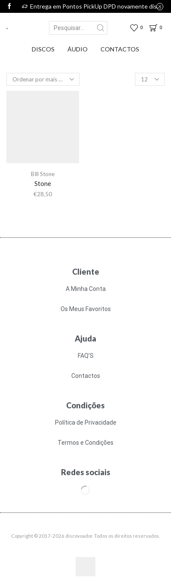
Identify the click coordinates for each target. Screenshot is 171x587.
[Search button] (100, 27)
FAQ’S (86, 355)
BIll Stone (43, 174)
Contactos (120, 49)
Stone (42, 183)
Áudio (77, 49)
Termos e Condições (85, 442)
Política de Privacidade (85, 422)
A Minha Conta (86, 288)
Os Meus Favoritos (86, 308)
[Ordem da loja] (42, 79)
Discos (43, 49)
